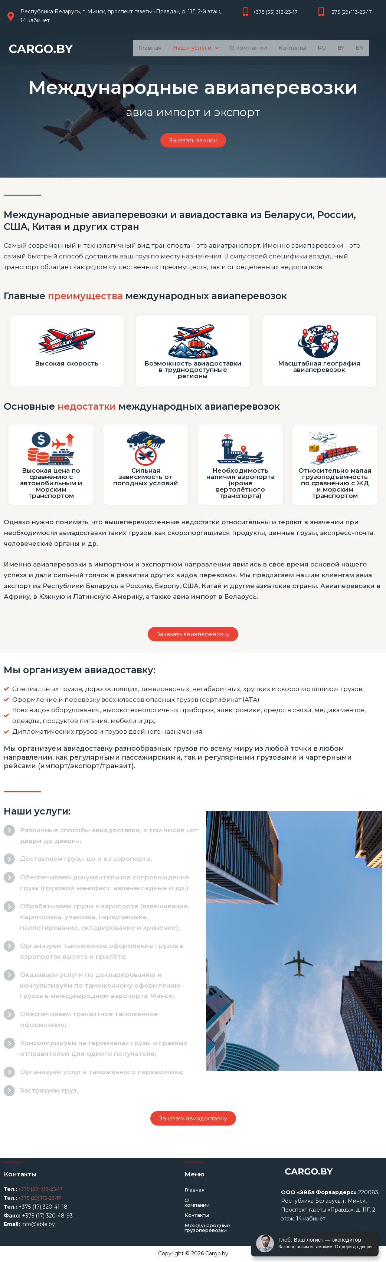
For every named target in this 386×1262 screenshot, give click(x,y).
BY (344, 48)
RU (324, 48)
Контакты (293, 48)
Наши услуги (193, 48)
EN (363, 48)
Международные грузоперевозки (208, 1224)
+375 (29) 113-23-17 (41, 1198)
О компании (248, 48)
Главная (146, 48)
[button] (194, 48)
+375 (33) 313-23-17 (41, 1189)
